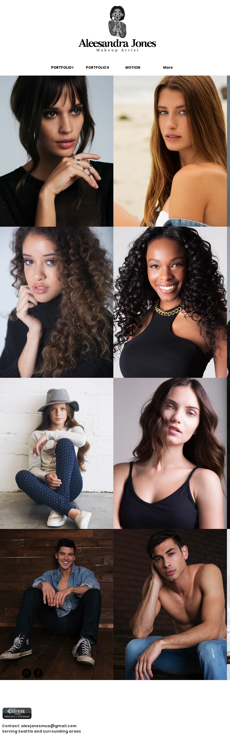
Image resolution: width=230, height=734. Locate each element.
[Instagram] (26, 673)
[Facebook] (38, 673)
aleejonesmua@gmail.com (49, 725)
